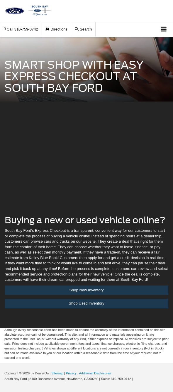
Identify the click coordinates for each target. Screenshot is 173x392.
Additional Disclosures (95, 373)
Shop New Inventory (86, 290)
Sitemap (57, 373)
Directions (56, 29)
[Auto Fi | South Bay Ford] (86, 162)
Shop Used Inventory (86, 303)
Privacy (71, 373)
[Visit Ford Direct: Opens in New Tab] (135, 379)
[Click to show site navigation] (164, 29)
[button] (21, 29)
